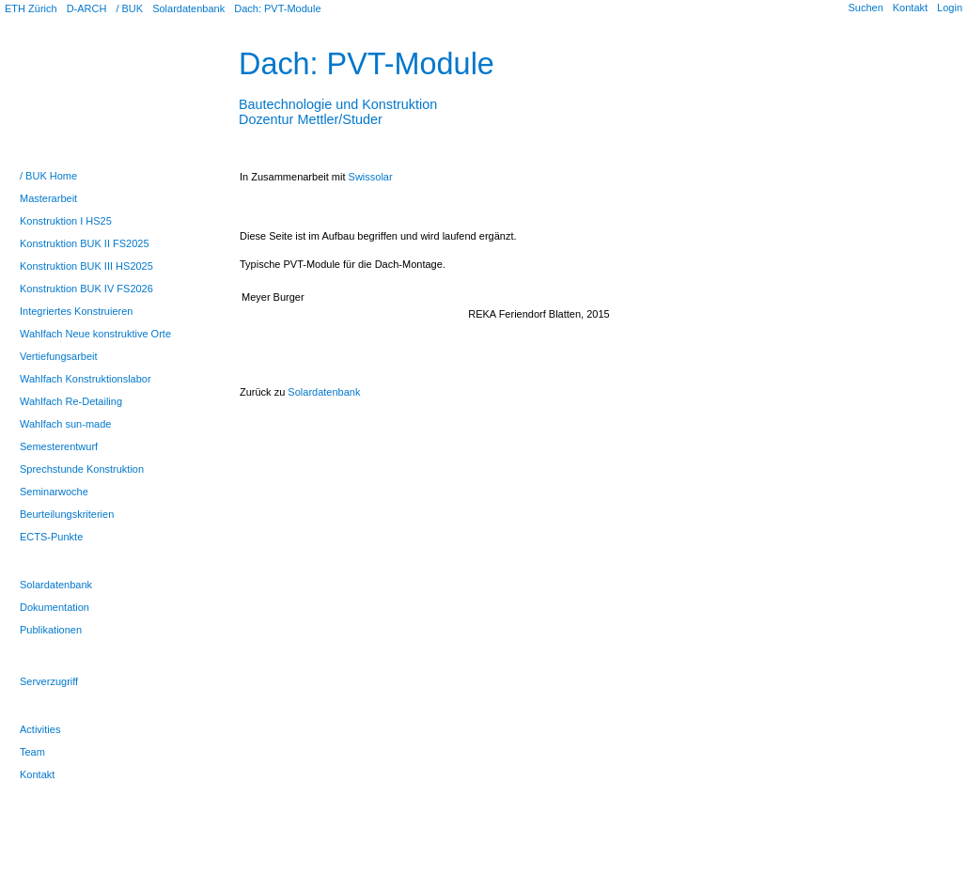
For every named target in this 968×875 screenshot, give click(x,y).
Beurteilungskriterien (67, 514)
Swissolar (371, 176)
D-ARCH (87, 8)
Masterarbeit (48, 198)
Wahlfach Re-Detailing (71, 401)
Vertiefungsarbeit (59, 356)
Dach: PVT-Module (277, 8)
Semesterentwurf (59, 446)
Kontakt (910, 7)
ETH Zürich (31, 8)
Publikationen (51, 629)
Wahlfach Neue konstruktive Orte (95, 333)
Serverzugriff (49, 681)
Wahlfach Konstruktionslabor (85, 378)
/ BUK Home (48, 175)
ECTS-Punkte (51, 536)
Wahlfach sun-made (65, 424)
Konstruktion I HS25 (66, 221)
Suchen (865, 7)
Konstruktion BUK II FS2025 (84, 243)
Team (32, 752)
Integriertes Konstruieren (76, 311)
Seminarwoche (54, 491)
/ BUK (129, 8)
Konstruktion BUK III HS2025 (86, 266)
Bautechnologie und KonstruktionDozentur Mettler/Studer (338, 104)
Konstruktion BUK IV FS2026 (86, 288)
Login (949, 7)
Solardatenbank (188, 8)
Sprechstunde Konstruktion (82, 469)
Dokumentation (54, 607)
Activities (40, 729)
